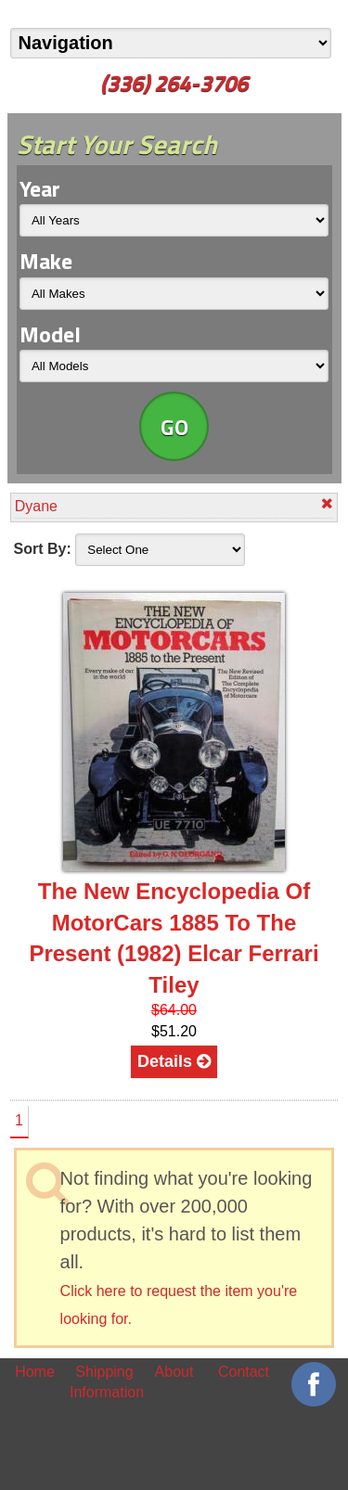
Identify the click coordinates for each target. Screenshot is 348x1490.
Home (35, 1372)
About (174, 1372)
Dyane (174, 505)
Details (174, 1061)
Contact (243, 1372)
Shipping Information (104, 1382)
